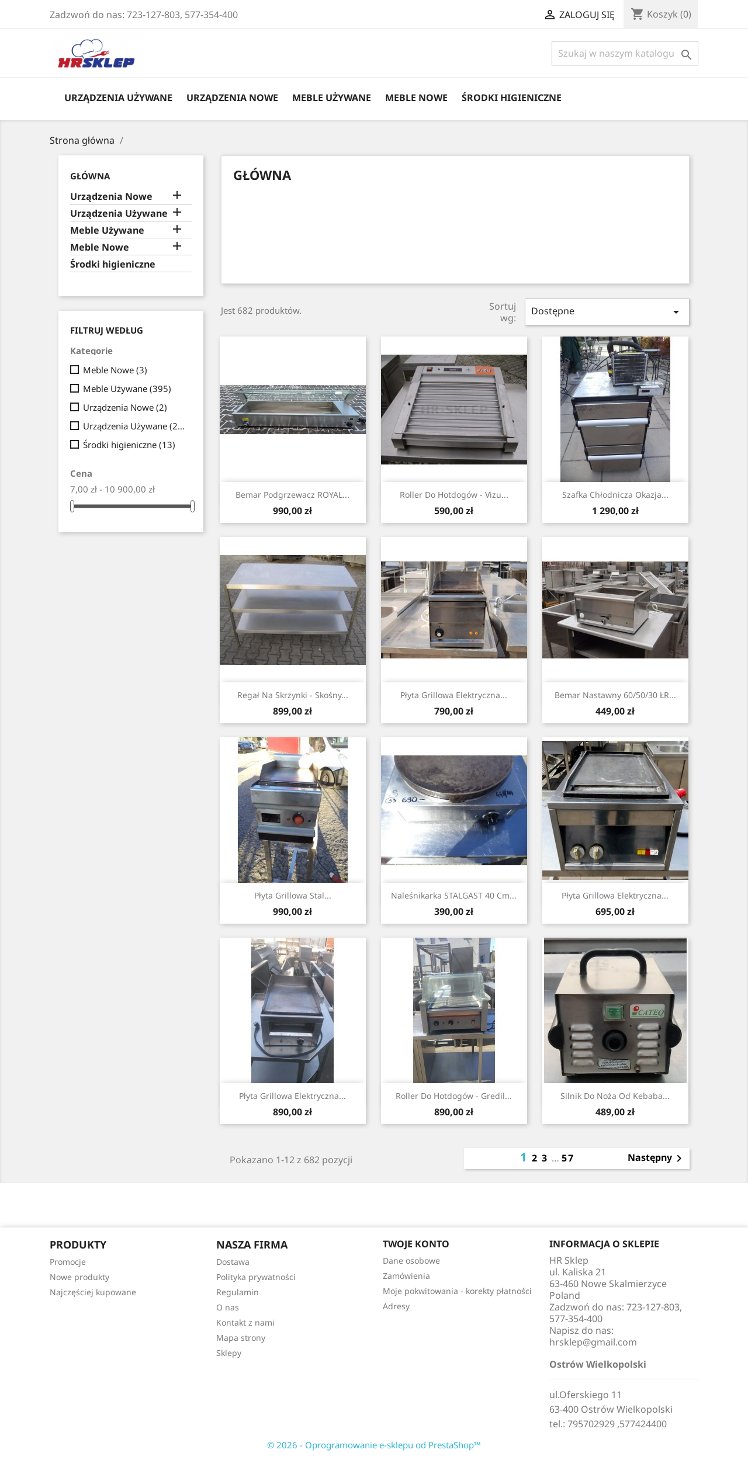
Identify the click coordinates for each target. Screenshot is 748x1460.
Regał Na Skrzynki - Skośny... (292, 694)
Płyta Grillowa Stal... (292, 895)
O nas (227, 1307)
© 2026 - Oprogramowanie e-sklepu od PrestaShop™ (374, 1445)
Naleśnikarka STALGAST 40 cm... (454, 895)
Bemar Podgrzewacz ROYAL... (292, 494)
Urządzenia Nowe (232, 97)
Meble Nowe (416, 97)
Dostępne (607, 311)
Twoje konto (416, 1243)
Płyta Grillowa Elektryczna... (453, 694)
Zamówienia (406, 1275)
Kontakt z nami (245, 1322)
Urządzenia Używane (118, 97)
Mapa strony (240, 1337)
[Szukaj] (625, 53)
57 (568, 1158)
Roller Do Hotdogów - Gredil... (454, 1095)
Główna (90, 176)
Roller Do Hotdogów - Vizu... (454, 494)
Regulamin (237, 1292)
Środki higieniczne (512, 97)
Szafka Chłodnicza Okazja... (615, 494)
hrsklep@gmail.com (593, 1342)
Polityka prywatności (256, 1276)
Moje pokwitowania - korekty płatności (457, 1290)
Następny (657, 1159)
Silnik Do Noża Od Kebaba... (615, 1095)
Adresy (396, 1306)
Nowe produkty (79, 1276)
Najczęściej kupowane (93, 1292)
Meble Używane (331, 97)
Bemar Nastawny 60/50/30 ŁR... (615, 694)
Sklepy (228, 1352)
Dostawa (233, 1261)
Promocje (68, 1261)
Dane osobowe (411, 1260)
